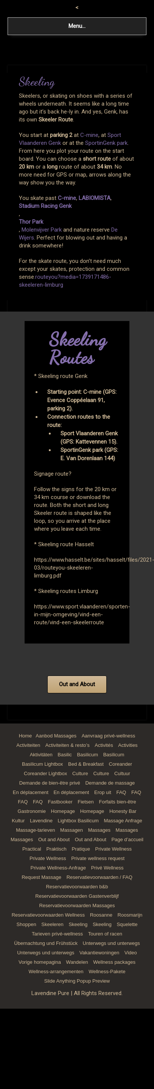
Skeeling (77, 924)
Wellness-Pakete (107, 971)
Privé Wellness (107, 868)
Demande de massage (110, 783)
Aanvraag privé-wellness (108, 736)
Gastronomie (31, 811)
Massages (99, 830)
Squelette (127, 924)
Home (25, 736)
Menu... (77, 26)
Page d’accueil (127, 839)
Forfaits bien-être (117, 802)
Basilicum (87, 754)
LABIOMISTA (94, 198)
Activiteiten (28, 745)
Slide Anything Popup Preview (77, 981)
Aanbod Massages (56, 736)
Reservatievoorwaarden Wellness (48, 915)
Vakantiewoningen (99, 952)
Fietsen (86, 802)
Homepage (63, 811)
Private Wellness (113, 849)
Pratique (81, 849)
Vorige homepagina (40, 962)
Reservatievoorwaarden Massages (77, 905)
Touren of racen (105, 934)
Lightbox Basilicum (78, 820)
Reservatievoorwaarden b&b (77, 886)
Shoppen (26, 924)
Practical (31, 849)
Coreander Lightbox (45, 773)
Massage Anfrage (123, 820)
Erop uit (102, 792)
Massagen (71, 830)
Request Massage (41, 877)
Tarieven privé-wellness (57, 934)
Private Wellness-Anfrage (58, 868)
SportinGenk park (106, 143)
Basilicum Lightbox (42, 764)
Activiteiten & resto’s (67, 745)
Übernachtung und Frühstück (46, 943)
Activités (104, 745)
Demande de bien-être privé (49, 783)
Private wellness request (97, 858)
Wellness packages (114, 962)
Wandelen (77, 962)
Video (130, 952)
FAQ (121, 792)
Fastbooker (60, 802)
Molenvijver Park (42, 229)
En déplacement (30, 792)
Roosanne (101, 915)
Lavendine (41, 820)
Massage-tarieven (35, 830)
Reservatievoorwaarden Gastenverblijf (76, 896)
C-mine (89, 135)
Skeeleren (52, 924)
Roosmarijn (130, 915)
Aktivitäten (41, 754)
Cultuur (122, 773)
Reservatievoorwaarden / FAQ (99, 877)
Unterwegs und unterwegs (111, 943)
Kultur (18, 820)
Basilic (65, 754)
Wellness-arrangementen (56, 971)
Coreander (120, 764)
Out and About (54, 839)
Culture (80, 773)
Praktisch (56, 849)
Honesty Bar (123, 811)
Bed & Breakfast (86, 764)
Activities (127, 745)
